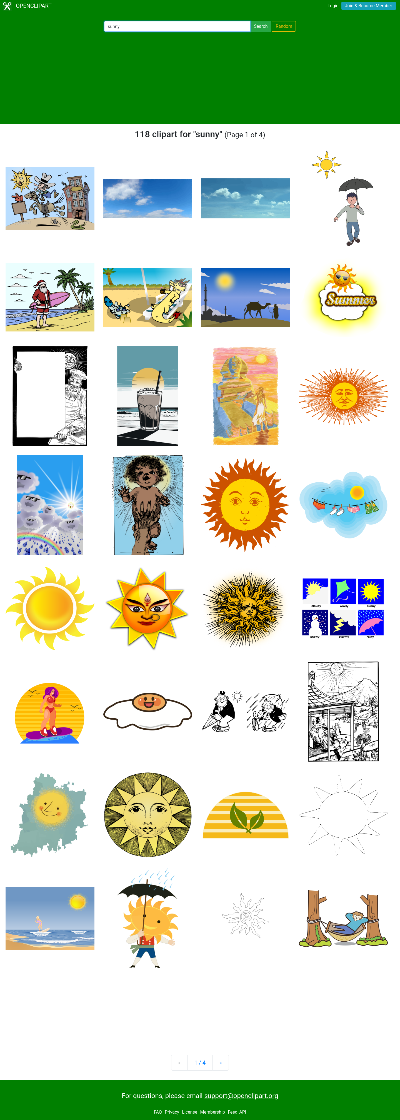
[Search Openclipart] (177, 26)
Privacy (172, 1112)
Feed (233, 1112)
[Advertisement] (200, 78)
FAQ (158, 1112)
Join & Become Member (368, 5)
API (242, 1112)
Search (261, 26)
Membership (212, 1112)
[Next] (220, 1063)
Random (284, 26)
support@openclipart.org (241, 1096)
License (189, 1112)
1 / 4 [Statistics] (200, 1062)
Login (333, 5)
